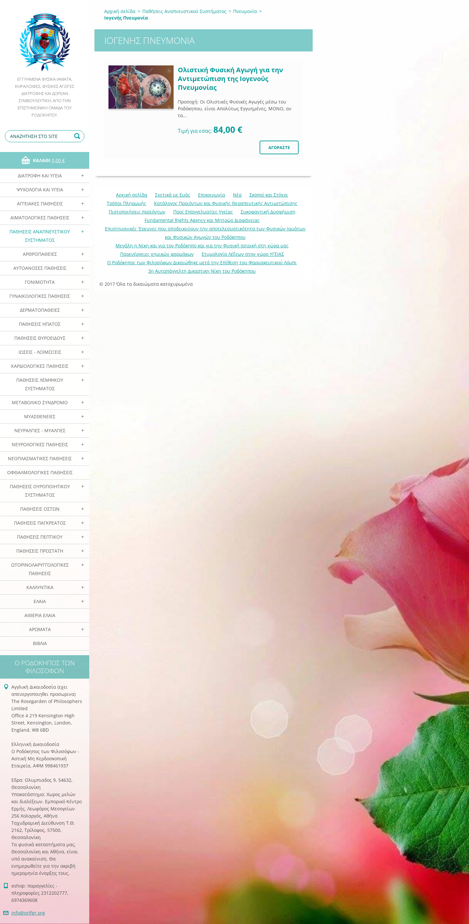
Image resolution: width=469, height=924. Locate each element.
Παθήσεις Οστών (40, 509)
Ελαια (40, 601)
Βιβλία (40, 643)
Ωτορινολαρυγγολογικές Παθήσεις (40, 569)
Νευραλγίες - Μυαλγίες (39, 430)
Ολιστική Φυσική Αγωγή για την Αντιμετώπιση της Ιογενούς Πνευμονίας (230, 78)
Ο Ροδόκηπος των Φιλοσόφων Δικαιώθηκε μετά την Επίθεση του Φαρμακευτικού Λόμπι (202, 262)
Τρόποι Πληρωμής (126, 203)
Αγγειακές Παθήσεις (40, 203)
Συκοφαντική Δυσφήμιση (268, 212)
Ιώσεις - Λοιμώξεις (40, 352)
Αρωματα (40, 629)
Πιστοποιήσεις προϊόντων (137, 212)
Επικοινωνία (211, 195)
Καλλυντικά (39, 587)
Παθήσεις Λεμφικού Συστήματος (39, 384)
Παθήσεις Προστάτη (39, 551)
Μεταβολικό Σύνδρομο (40, 402)
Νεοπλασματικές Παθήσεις (40, 458)
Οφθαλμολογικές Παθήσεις (40, 472)
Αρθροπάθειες (40, 254)
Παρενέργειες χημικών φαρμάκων (157, 254)
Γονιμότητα (40, 282)
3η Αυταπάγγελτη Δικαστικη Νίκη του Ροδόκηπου (202, 271)
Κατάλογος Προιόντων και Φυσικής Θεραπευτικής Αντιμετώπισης (225, 203)
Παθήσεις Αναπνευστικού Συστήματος (39, 235)
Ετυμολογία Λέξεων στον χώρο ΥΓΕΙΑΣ (243, 254)
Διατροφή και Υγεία (40, 175)
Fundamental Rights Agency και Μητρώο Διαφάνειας (202, 220)
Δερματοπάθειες (40, 310)
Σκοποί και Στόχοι (268, 195)
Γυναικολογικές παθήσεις (39, 296)
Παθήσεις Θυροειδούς (39, 338)
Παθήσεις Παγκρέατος (40, 523)
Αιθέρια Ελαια (39, 615)
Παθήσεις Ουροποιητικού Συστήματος (40, 490)
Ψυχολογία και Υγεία (40, 189)
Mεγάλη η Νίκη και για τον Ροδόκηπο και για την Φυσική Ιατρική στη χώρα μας (202, 245)
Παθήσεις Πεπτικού (40, 537)
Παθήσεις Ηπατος (40, 324)
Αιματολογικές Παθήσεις (39, 217)
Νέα (237, 195)
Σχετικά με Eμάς (172, 195)
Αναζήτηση (78, 136)
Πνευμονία (245, 11)
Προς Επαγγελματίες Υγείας (203, 212)
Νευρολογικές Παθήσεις (40, 444)
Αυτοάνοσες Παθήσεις (39, 268)
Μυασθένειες (39, 416)
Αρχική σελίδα (119, 11)
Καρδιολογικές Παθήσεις (39, 366)
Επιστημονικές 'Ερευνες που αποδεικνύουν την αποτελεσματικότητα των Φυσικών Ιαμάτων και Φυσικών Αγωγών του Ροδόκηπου (205, 233)
